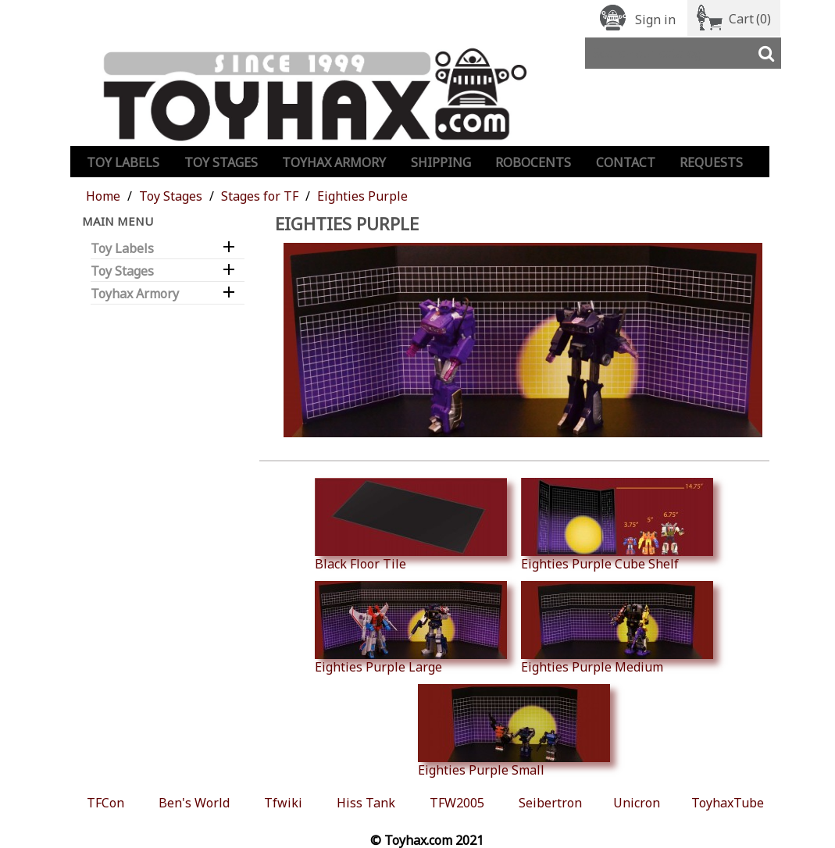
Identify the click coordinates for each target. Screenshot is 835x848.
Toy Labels (123, 162)
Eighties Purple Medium (617, 628)
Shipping (441, 162)
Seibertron (550, 802)
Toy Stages (221, 162)
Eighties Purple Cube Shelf (617, 525)
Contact (625, 162)
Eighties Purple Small (514, 731)
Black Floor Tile (411, 525)
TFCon (105, 802)
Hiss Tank (366, 802)
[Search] (682, 53)
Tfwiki (283, 802)
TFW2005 (457, 802)
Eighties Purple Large (411, 628)
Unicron (636, 802)
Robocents (533, 162)
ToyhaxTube (727, 802)
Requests (711, 162)
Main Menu (117, 221)
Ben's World (194, 802)
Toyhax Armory (334, 162)
